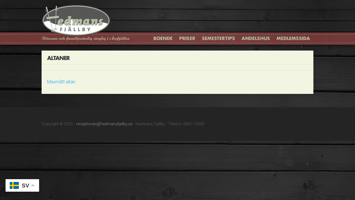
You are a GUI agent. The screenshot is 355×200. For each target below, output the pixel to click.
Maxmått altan (61, 81)
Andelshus (256, 38)
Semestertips (218, 38)
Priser (187, 38)
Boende (163, 38)
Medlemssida (293, 38)
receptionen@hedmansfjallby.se (104, 124)
